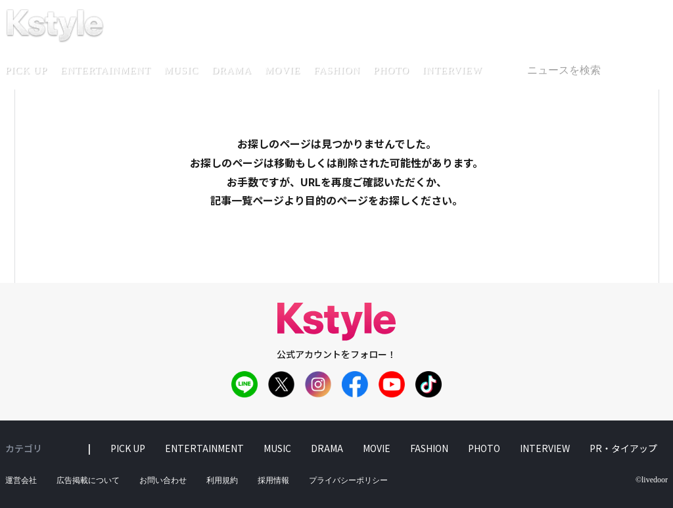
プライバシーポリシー (348, 480)
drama (232, 70)
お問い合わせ (163, 480)
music (181, 70)
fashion (336, 70)
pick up (127, 448)
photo (391, 70)
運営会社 (21, 480)
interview (452, 70)
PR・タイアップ (623, 448)
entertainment (105, 70)
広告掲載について (88, 480)
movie (282, 70)
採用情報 (273, 480)
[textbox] (591, 70)
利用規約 (222, 480)
